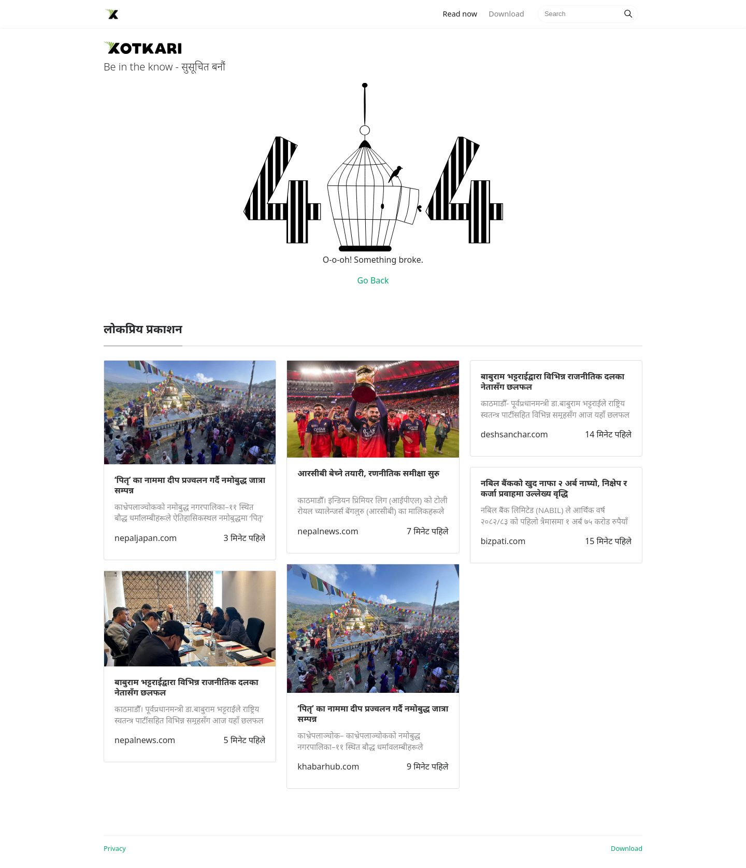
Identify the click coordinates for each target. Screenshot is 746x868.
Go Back (373, 280)
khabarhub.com (328, 766)
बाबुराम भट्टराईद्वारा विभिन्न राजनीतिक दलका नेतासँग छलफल (186, 687)
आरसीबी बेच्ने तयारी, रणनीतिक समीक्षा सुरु (368, 473)
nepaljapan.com (145, 538)
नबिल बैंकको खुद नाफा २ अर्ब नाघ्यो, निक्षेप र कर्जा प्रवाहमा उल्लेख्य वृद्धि (554, 488)
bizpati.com (503, 541)
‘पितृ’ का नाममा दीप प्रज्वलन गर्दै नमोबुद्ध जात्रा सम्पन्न (189, 485)
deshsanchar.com (514, 434)
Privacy (115, 848)
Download (506, 14)
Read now (463, 13)
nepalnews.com (144, 740)
